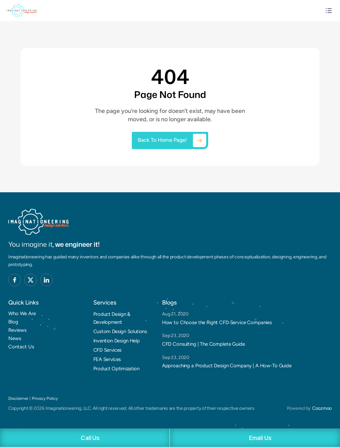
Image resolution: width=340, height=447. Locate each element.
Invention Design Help (116, 341)
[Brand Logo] (38, 222)
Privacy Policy (45, 398)
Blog (13, 322)
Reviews (17, 330)
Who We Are (22, 313)
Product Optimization (116, 369)
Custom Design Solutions (120, 331)
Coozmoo (322, 408)
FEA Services (107, 359)
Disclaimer (18, 398)
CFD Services (107, 350)
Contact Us (21, 347)
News (14, 338)
